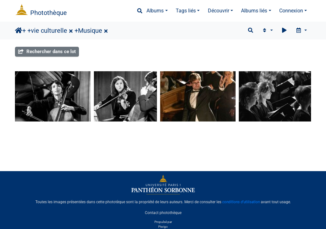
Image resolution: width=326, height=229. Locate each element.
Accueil (18, 30)
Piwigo (163, 226)
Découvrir (218, 11)
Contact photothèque (163, 213)
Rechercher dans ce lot (47, 51)
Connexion (291, 11)
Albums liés (254, 11)
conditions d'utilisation (241, 202)
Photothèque (48, 13)
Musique (90, 30)
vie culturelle (49, 30)
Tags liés (186, 11)
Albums (155, 11)
